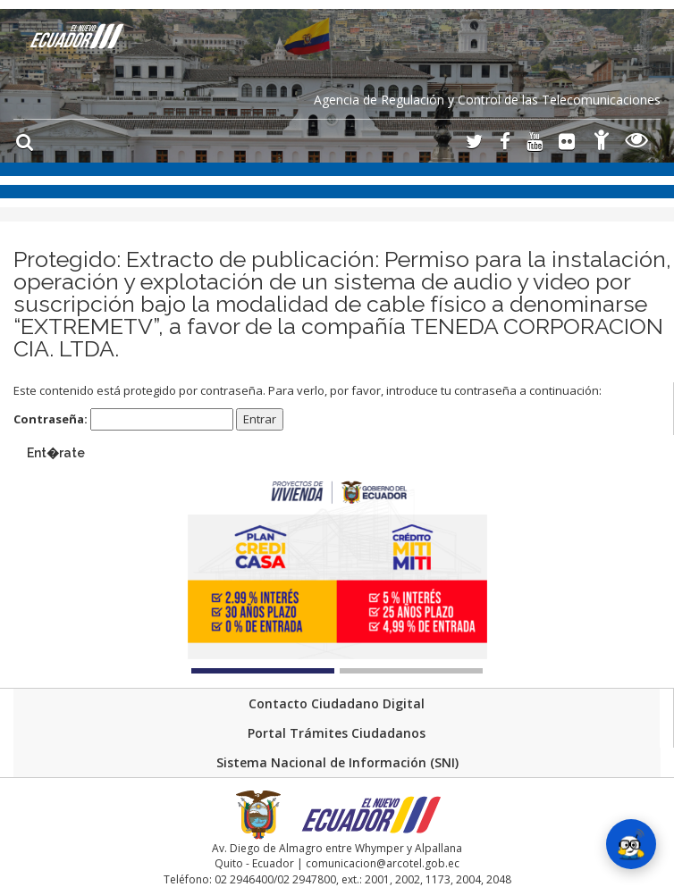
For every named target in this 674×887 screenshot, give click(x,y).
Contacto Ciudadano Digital (337, 703)
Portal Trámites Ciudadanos (336, 732)
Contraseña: (123, 419)
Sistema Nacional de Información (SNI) (337, 762)
